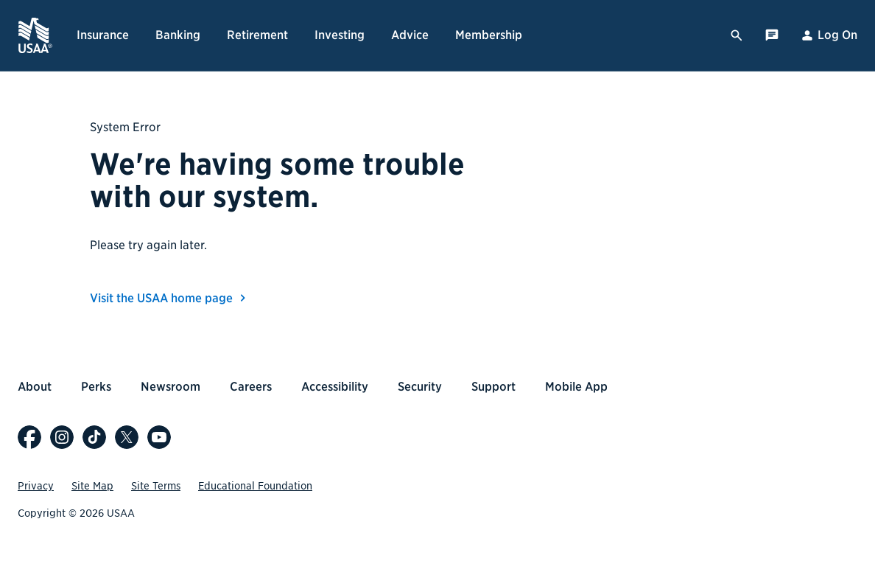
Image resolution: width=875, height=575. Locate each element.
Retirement (257, 35)
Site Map (92, 486)
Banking (177, 35)
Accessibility (334, 387)
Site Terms (155, 486)
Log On (828, 35)
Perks (96, 387)
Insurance (103, 35)
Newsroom (170, 387)
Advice (410, 35)
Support (493, 387)
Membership (488, 35)
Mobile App (576, 387)
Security (420, 387)
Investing (339, 35)
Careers (251, 387)
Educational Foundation (255, 486)
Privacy (36, 486)
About (35, 387)
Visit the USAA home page (170, 297)
